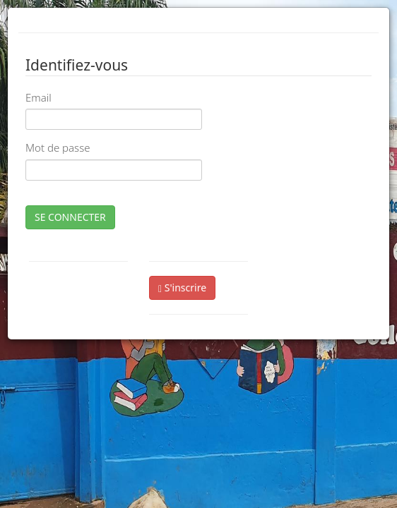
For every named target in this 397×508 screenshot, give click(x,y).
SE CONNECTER (70, 217)
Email (38, 97)
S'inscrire (182, 287)
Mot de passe (57, 147)
